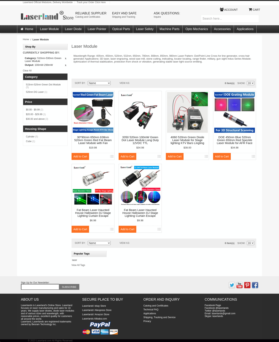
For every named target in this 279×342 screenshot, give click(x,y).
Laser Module (49, 29)
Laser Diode (73, 29)
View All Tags (78, 265)
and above (37, 119)
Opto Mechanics (196, 29)
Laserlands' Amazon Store (95, 314)
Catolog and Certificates (87, 17)
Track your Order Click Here (91, 2)
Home (26, 29)
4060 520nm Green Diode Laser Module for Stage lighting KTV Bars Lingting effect (187, 140)
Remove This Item (66, 59)
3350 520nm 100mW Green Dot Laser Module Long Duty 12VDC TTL (140, 140)
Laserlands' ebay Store (94, 306)
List (142, 83)
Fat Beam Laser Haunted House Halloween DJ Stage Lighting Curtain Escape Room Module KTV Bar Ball (93, 213)
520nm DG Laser (36, 92)
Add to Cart (80, 156)
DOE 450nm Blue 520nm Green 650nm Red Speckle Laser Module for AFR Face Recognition (234, 140)
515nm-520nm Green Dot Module (43, 86)
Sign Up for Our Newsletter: (35, 282)
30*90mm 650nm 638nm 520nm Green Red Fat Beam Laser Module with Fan (93, 140)
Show (241, 83)
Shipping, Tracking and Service (159, 317)
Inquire (157, 17)
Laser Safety (145, 29)
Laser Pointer (97, 29)
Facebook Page (213, 305)
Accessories (222, 29)
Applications (245, 29)
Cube (30, 141)
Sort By (80, 83)
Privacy (147, 321)
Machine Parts (169, 29)
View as (124, 83)
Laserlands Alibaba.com (94, 318)
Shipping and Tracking (123, 17)
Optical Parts (121, 29)
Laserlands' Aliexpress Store (97, 310)
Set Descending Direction (114, 84)
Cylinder (32, 136)
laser (74, 260)
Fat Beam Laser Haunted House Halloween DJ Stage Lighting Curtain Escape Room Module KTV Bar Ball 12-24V (140, 213)
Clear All (27, 70)
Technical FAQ (150, 309)
